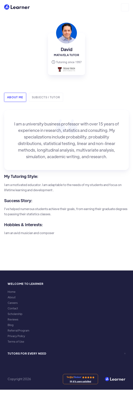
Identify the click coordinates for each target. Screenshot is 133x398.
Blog (11, 325)
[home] (17, 7)
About (12, 297)
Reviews (13, 319)
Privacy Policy (16, 336)
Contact (13, 308)
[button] (125, 7)
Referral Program (18, 330)
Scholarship (15, 314)
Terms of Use (16, 341)
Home (11, 291)
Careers (13, 303)
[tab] (15, 97)
